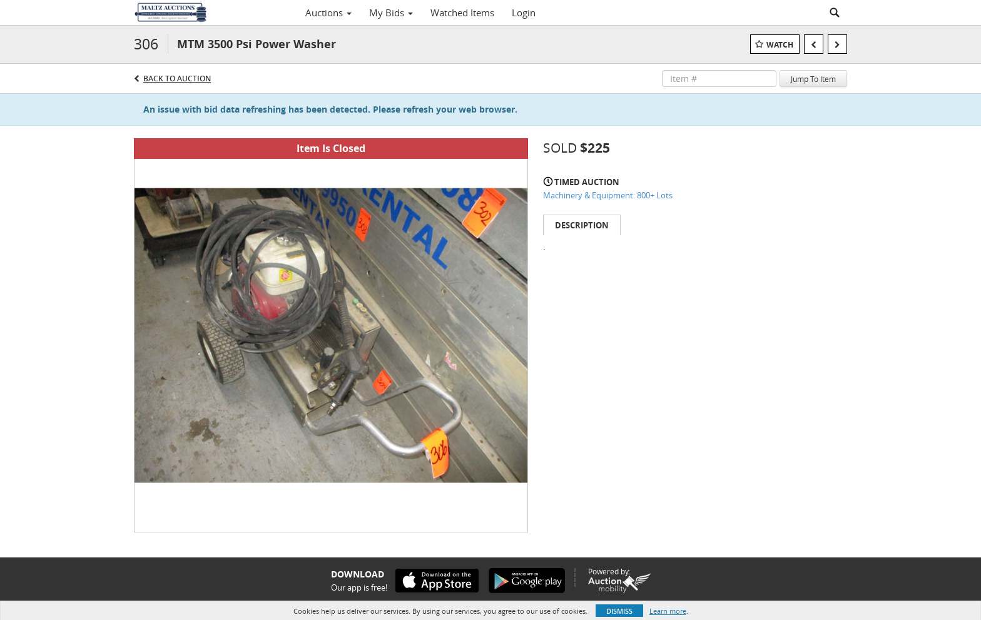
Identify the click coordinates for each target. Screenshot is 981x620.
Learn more (667, 611)
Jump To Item (813, 79)
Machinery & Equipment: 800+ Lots (608, 195)
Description (582, 225)
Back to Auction (177, 78)
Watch (779, 44)
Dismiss (619, 611)
